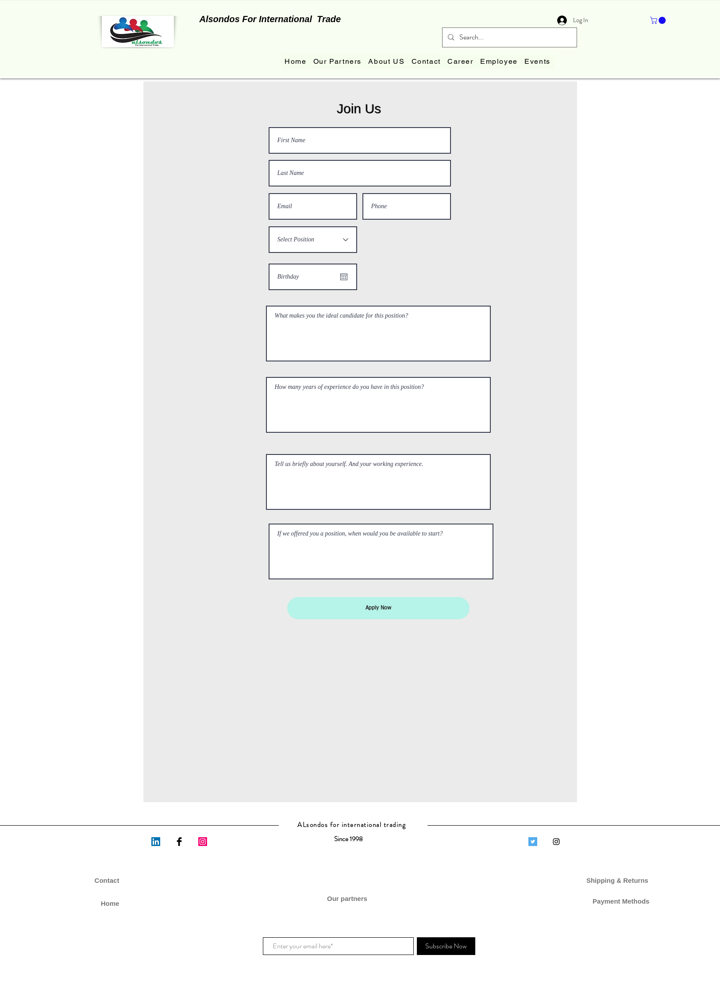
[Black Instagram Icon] (556, 841)
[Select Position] (313, 239)
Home (110, 903)
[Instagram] (202, 841)
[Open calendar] (343, 276)
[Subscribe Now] (446, 946)
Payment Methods (618, 901)
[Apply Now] (378, 608)
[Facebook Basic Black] (179, 841)
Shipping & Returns (618, 880)
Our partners (348, 898)
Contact (107, 880)
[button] (658, 20)
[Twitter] (532, 841)
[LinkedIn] (155, 841)
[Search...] (508, 37)
